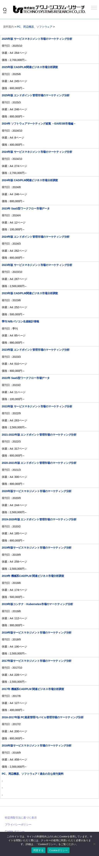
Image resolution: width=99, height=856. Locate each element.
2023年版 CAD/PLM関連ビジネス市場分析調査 (30, 293)
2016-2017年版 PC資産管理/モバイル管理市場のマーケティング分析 (43, 717)
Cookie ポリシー (14, 831)
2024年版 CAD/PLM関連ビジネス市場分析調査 (30, 180)
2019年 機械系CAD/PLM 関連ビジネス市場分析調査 (33, 575)
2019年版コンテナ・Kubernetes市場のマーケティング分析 (37, 604)
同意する (38, 850)
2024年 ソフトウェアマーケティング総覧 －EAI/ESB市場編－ (39, 123)
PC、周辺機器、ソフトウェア (34, 26)
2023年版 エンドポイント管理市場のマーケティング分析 (36, 349)
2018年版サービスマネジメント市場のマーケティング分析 (36, 632)
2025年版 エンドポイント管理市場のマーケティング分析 (36, 95)
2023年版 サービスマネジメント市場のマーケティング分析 (37, 265)
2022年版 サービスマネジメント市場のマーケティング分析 (37, 406)
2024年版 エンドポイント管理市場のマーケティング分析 (36, 236)
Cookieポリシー (58, 850)
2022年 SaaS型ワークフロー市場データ (26, 377)
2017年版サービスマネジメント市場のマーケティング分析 (36, 660)
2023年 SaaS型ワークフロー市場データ (26, 208)
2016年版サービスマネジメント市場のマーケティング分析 (36, 745)
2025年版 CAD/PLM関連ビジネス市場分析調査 (30, 67)
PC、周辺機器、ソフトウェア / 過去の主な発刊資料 (32, 773)
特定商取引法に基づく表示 (21, 817)
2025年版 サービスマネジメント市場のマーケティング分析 (37, 38)
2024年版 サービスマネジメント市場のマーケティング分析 (37, 151)
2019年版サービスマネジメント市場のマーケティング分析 (36, 547)
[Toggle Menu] (94, 7)
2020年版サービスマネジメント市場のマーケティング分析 (36, 491)
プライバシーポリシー (18, 824)
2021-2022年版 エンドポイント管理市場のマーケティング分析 (39, 434)
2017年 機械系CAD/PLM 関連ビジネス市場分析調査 (33, 689)
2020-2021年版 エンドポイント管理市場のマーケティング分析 (39, 462)
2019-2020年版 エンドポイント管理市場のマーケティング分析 (39, 519)
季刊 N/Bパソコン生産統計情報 (20, 321)
